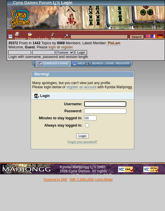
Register (122, 63)
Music (56, 36)
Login (109, 63)
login (52, 47)
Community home (55, 63)
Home (20, 36)
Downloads (38, 36)
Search (97, 63)
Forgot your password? (82, 142)
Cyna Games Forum (32, 2)
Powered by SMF (55, 179)
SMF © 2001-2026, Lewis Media (91, 179)
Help (81, 63)
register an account (81, 87)
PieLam (114, 43)
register (66, 47)
